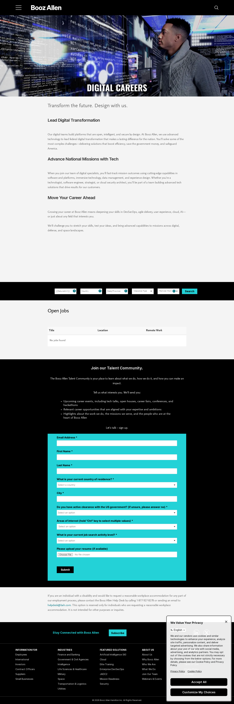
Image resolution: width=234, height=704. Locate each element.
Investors (20, 664)
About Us (147, 654)
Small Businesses (24, 679)
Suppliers (20, 674)
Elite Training (107, 664)
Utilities (62, 688)
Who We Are (148, 664)
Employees (21, 654)
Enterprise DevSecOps (112, 669)
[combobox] (65, 291)
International (22, 659)
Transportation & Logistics (72, 683)
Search (189, 291)
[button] (216, 8)
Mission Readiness (109, 679)
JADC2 (103, 674)
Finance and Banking (69, 654)
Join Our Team (150, 674)
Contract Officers (25, 669)
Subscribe (117, 633)
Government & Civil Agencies (73, 659)
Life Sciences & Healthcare (72, 669)
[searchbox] (141, 291)
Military (62, 674)
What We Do (149, 669)
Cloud (103, 659)
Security (104, 683)
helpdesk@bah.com (59, 605)
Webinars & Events (152, 679)
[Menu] (18, 8)
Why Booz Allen (150, 659)
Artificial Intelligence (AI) (113, 654)
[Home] (46, 7)
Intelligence (64, 664)
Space (61, 679)
